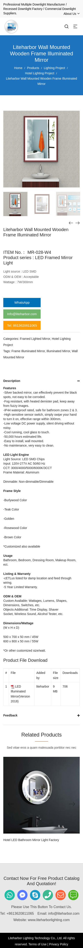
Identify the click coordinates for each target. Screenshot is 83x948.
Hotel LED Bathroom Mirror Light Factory (31, 840)
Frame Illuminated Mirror (28, 351)
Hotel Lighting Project (39, 73)
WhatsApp (21, 302)
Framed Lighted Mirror (35, 338)
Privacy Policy (58, 944)
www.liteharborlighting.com (49, 920)
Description (11, 381)
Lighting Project (54, 68)
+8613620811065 (20, 913)
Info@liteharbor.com (22, 314)
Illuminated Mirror (58, 351)
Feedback (10, 715)
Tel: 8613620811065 (22, 325)
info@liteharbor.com (63, 913)
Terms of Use (37, 944)
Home (18, 68)
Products (33, 68)
